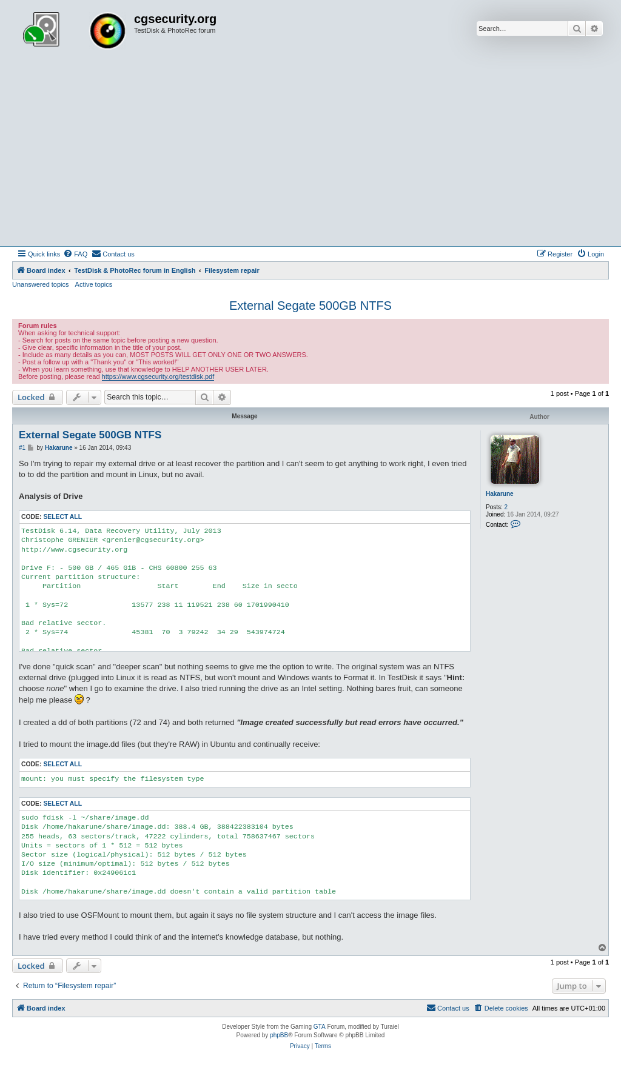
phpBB (279, 1035)
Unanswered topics (40, 284)
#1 (22, 447)
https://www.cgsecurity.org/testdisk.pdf (158, 376)
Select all (62, 516)
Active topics (94, 284)
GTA (320, 1026)
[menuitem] (75, 254)
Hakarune (500, 493)
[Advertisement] (310, 155)
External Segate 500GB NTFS (310, 305)
